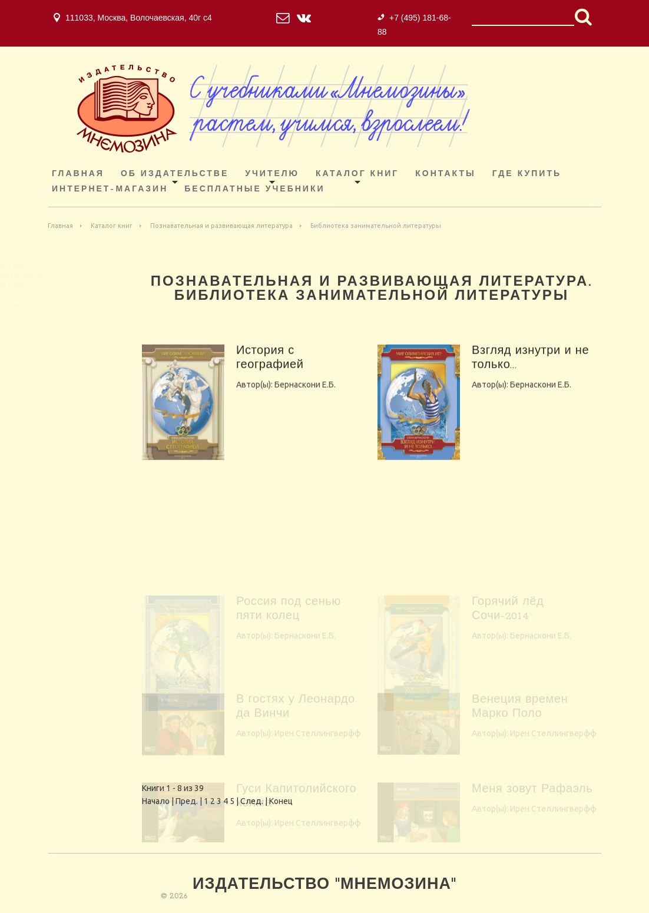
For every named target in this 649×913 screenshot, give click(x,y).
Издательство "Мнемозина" (324, 885)
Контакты (445, 174)
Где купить (526, 174)
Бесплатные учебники (254, 189)
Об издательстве (175, 174)
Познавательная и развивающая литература (221, 225)
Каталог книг (357, 174)
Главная (78, 174)
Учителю (272, 174)
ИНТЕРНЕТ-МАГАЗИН (110, 189)
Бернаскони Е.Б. (305, 399)
